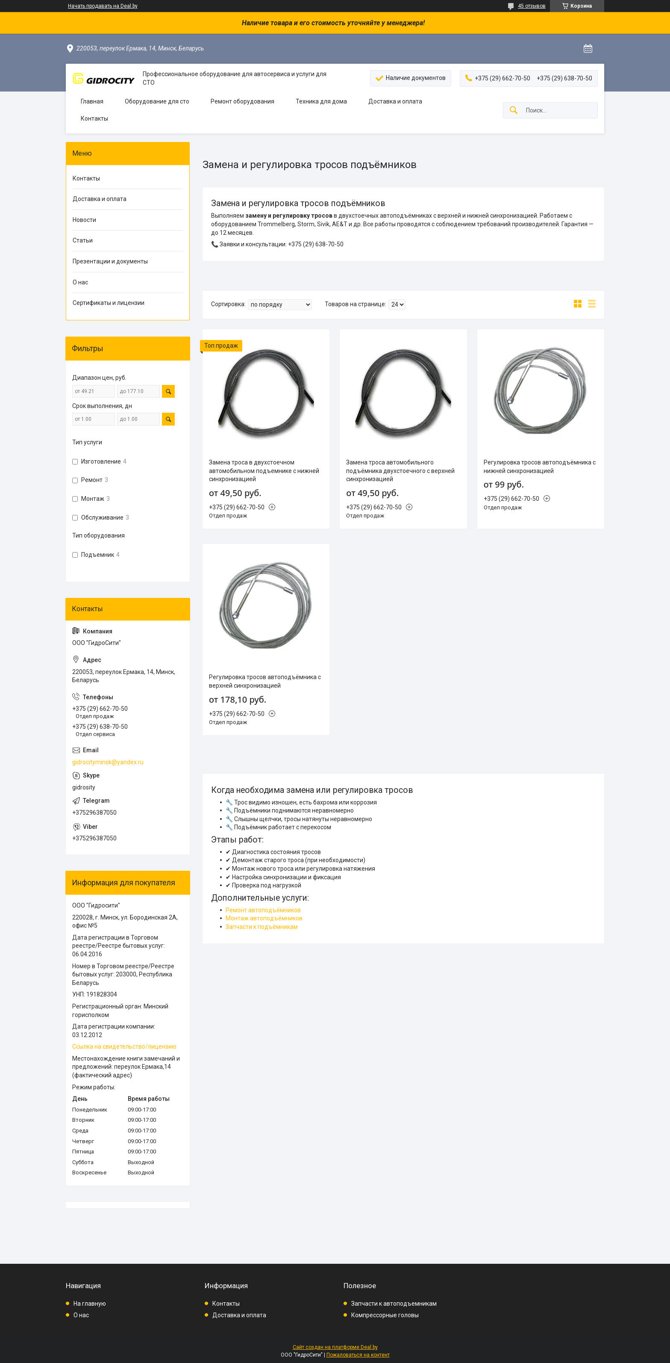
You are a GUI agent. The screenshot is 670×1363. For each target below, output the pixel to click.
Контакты (94, 118)
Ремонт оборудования (242, 101)
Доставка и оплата (395, 101)
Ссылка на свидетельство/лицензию (124, 1046)
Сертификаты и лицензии (108, 302)
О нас (80, 282)
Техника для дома (321, 101)
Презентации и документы (110, 261)
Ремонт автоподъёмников (263, 910)
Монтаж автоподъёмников (264, 918)
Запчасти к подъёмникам (262, 926)
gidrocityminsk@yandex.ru (108, 762)
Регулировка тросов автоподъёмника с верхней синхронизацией (265, 681)
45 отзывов (532, 6)
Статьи (83, 240)
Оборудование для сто (157, 101)
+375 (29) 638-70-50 (316, 244)
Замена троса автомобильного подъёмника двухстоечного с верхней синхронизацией (400, 470)
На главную (89, 1303)
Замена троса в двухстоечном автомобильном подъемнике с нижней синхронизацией (264, 470)
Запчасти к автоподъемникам (394, 1303)
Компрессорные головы (385, 1315)
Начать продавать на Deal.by (103, 6)
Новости (84, 219)
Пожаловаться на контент (358, 1355)
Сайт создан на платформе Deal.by (335, 1347)
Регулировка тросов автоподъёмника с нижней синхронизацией (540, 466)
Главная (92, 101)
